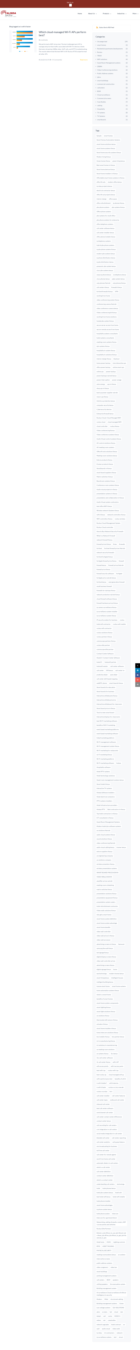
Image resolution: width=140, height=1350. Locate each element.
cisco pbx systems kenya (105, 273)
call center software (117, 669)
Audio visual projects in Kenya (107, 492)
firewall (121, 564)
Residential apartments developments (110, 51)
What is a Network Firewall (106, 538)
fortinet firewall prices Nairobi (114, 551)
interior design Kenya (104, 361)
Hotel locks (100, 1245)
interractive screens (103, 1261)
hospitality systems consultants (107, 336)
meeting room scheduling (105, 888)
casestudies (112, 1323)
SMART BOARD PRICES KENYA (107, 875)
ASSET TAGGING (108, 1249)
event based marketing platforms (108, 732)
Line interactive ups (119, 366)
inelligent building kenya (105, 985)
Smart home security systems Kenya (109, 155)
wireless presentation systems (107, 871)
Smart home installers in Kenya (107, 176)
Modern (99, 1302)
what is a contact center (105, 1183)
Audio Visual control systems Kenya (109, 441)
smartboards (101, 122)
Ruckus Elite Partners (104, 1231)
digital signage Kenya (104, 972)
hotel (98, 1191)
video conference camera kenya (107, 311)
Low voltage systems (103, 1310)
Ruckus (99, 55)
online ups (100, 374)
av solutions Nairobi (103, 833)
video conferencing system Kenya (108, 302)
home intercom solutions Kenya (107, 1035)
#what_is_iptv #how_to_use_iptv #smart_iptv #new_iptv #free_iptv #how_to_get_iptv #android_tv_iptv (111, 1238)
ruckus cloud (101, 425)
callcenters (101, 90)
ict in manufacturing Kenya (106, 1044)
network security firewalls (105, 555)
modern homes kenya (116, 976)
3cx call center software (105, 1060)
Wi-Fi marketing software (105, 766)
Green (121, 1306)
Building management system (106, 1291)
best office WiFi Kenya (104, 509)
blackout (116, 361)
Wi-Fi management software (106, 745)
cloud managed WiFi (115, 425)
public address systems (104, 1266)
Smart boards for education (106, 690)
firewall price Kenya (103, 572)
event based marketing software (107, 736)
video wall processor (104, 942)
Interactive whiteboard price (106, 702)
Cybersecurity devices (104, 412)
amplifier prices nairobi (104, 884)
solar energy (101, 387)
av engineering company (105, 858)
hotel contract (116, 1327)
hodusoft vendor (102, 669)
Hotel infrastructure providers (107, 808)
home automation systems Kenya (108, 993)
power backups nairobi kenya (106, 378)
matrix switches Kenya (104, 892)
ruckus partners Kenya (104, 639)
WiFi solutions (102, 62)
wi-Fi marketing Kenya (104, 757)
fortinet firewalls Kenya (105, 294)
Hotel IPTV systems (103, 774)
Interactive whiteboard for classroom (109, 707)
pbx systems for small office (106, 218)
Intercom (115, 1216)
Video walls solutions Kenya (106, 913)
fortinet (99, 551)
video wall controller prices (106, 963)
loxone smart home (103, 989)
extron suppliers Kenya (104, 854)
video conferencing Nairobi (106, 846)
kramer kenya (121, 850)
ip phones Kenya (118, 206)
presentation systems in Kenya (107, 496)
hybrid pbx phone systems (105, 248)
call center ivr (120, 673)
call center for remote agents (106, 1157)
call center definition (104, 1174)
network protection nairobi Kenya (108, 597)
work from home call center (106, 1161)
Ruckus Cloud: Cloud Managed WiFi (109, 420)
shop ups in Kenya (103, 391)
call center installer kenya (105, 235)
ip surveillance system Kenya (106, 618)
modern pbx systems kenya (106, 256)
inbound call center (103, 1107)
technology (120, 1187)
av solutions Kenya (103, 1018)
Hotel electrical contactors (106, 799)
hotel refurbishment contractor (107, 909)
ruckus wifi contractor (104, 631)
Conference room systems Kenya (108, 488)
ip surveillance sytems (104, 1340)
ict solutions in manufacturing (107, 1048)
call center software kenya (105, 231)
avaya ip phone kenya (104, 277)
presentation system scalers (106, 905)
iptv (121, 1314)
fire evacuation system (117, 1287)
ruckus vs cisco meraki (116, 1090)
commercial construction (105, 87)
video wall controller (104, 934)
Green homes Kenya (103, 164)
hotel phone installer (104, 1204)
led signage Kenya (103, 955)
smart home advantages (105, 1208)
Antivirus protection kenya (106, 403)
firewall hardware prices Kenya (107, 606)
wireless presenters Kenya (105, 867)
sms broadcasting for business (107, 1149)
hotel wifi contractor (104, 627)
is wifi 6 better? (102, 1086)
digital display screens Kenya (106, 959)
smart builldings (102, 83)
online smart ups (118, 370)
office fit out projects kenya (106, 197)
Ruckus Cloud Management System (108, 526)
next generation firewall (116, 585)
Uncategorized (102, 44)
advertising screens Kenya (105, 968)
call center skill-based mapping (107, 681)
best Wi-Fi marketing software (107, 724)
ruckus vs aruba (102, 1094)
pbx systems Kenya (118, 210)
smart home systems (119, 989)
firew (115, 547)
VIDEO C (117, 1319)
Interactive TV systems (104, 791)
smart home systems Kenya (106, 151)
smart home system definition (107, 921)
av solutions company (104, 862)
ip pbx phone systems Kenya (106, 252)
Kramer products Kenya (105, 467)
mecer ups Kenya (102, 399)
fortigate (119, 576)
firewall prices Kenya (104, 547)
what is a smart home (104, 997)
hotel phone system (103, 1216)
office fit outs (101, 185)
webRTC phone (102, 686)
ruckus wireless (120, 521)
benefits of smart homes (105, 1001)
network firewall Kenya (104, 542)
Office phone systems (104, 214)
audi (98, 1331)
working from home (103, 298)
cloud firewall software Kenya (107, 601)
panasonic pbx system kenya (106, 269)
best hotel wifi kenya (103, 1199)
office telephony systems (105, 227)
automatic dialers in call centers (107, 1166)
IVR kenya (109, 673)
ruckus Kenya (114, 429)
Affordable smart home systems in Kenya (110, 180)
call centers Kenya (103, 290)
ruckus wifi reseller (119, 627)
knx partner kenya (118, 1039)
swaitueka (44, 42)
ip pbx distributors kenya (105, 265)
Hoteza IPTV (101, 812)
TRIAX (99, 58)
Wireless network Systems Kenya (108, 513)
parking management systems (106, 1278)
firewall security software (105, 576)
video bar (114, 1270)
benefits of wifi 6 (120, 1081)
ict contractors (109, 1335)
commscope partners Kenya (106, 644)
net (104, 1323)
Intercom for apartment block (107, 1220)
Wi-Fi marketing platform (105, 761)
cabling (99, 108)
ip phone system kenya (104, 1212)
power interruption (103, 382)
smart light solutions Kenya (106, 1014)
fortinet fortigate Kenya (105, 559)
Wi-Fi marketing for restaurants (107, 753)
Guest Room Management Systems (108, 825)
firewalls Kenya (116, 290)
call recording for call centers (106, 1128)
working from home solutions (107, 319)
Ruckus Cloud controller (105, 530)
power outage (116, 382)
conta (110, 1319)
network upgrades (103, 1327)
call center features (118, 1098)
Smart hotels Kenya (103, 787)
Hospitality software (103, 770)
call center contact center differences (109, 1119)
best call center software (105, 1111)
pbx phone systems (103, 210)
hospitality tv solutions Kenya (107, 357)
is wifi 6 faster (101, 1090)
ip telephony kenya (119, 277)
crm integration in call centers (107, 1132)
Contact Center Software (105, 656)
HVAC (109, 1245)
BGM (99, 94)
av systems (121, 1257)
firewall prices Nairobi (116, 568)
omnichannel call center (105, 1115)
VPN (116, 294)
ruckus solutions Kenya (104, 635)
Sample (99, 138)
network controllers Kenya (116, 517)
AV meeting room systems (105, 450)
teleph (99, 1319)
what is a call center (103, 1170)
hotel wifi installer (119, 1199)
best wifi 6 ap (101, 1073)
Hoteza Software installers (105, 795)
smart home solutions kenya (106, 147)
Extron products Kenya (104, 462)
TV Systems (101, 119)
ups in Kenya (111, 387)
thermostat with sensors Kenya (107, 1022)
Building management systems (107, 1306)
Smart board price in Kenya (106, 711)
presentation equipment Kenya (107, 900)
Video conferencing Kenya (106, 433)
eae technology (102, 976)
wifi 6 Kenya (101, 517)
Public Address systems (105, 76)
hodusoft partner (110, 665)
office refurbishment (104, 206)
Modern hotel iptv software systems (109, 829)
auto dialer (113, 677)
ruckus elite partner (103, 648)
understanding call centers (106, 1187)
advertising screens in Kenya (106, 947)
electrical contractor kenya (106, 193)
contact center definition (105, 1178)
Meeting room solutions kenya (107, 458)
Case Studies (101, 104)
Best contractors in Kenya (116, 812)
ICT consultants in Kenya (105, 820)
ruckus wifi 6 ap (113, 1073)
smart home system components (107, 1006)
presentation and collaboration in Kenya (110, 500)
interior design (102, 201)
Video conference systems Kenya (108, 437)
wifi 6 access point (117, 1069)
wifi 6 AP (116, 1065)
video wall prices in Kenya (105, 938)
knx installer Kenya (103, 1039)
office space (113, 201)
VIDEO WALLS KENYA (104, 879)
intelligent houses (117, 980)
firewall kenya (101, 568)
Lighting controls (119, 1245)
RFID (98, 1249)
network (119, 1335)
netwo (99, 1323)
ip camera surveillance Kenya (106, 610)
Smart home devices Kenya (106, 172)
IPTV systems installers (104, 803)
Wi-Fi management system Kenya (108, 749)
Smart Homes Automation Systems (108, 142)
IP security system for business (107, 623)
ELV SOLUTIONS (118, 1310)
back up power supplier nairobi (107, 395)
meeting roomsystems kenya (106, 1257)
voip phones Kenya (119, 286)
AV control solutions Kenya (106, 446)
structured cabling (116, 1302)
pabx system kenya (118, 281)
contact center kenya (104, 1124)
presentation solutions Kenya (106, 896)
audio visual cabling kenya (105, 850)
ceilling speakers (102, 1287)
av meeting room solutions (106, 1052)
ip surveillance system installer (107, 614)
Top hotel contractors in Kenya (107, 816)
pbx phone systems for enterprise (108, 223)
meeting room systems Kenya (106, 345)
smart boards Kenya (116, 686)
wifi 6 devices (113, 1086)
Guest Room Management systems (108, 65)
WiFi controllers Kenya (104, 521)
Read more (84, 62)
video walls (116, 1331)
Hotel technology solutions (106, 778)
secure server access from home (107, 328)
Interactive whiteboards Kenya (107, 698)
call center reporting (119, 1140)
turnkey (99, 1335)
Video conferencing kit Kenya (107, 315)
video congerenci (102, 1270)
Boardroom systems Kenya (106, 484)
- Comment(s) (57, 62)
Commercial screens (104, 101)
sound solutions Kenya (104, 841)
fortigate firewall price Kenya (106, 564)
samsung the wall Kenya (105, 951)
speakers (116, 1282)
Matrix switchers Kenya (105, 479)
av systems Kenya (102, 1056)
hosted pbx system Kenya (105, 324)
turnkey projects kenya (104, 189)
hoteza (118, 766)
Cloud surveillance (103, 97)
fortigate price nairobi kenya (106, 580)
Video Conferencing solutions (107, 72)
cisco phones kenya (103, 281)
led (111, 1314)
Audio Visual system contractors (108, 505)
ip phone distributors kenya (106, 260)
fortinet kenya (101, 585)
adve (98, 1314)
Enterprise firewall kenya (105, 416)
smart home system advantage (107, 926)
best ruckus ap (101, 1077)
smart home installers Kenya (106, 1031)
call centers (100, 1282)
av (124, 1327)
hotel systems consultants (105, 340)
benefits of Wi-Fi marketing (106, 728)
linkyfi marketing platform (105, 740)
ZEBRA (99, 69)
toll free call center (103, 1153)
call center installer (103, 1098)
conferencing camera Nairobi (106, 307)
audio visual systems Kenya (106, 837)
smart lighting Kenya (104, 1010)
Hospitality (101, 112)
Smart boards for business (105, 694)
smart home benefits (103, 930)
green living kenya (119, 164)
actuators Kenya (102, 1027)
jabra (99, 80)
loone (115, 972)
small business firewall (104, 589)
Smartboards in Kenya (104, 471)
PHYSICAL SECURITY (104, 1253)
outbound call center (117, 1102)
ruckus (122, 623)
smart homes (101, 48)
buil (115, 1340)
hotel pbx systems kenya (105, 1195)
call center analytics (103, 1145)
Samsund (121, 947)
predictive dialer (102, 677)
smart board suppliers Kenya (106, 475)
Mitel (106, 1302)
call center (100, 673)
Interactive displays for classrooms (108, 719)
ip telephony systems (104, 244)
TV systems (101, 115)
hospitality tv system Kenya (106, 353)
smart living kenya (103, 980)
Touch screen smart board (105, 715)
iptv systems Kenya (103, 349)
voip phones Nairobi (103, 286)
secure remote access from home (108, 332)
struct (121, 1340)
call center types (102, 1102)
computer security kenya (105, 408)
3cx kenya (114, 1056)
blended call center (103, 1140)
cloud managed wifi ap (116, 1077)
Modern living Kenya (104, 159)
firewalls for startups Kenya (106, 593)
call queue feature (118, 1145)
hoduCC (99, 665)
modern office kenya (115, 185)
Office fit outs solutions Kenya (107, 454)
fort (111, 1094)
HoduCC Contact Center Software (108, 660)
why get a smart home (104, 917)
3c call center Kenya (103, 1065)
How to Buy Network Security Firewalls (110, 534)
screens (104, 1314)
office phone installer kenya (106, 239)
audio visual (106, 1331)
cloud (116, 1314)
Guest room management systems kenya (110, 783)
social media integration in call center (109, 1136)
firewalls (122, 547)
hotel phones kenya (109, 1191)
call (104, 1319)
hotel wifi (118, 1195)
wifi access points (102, 1069)
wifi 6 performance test (104, 1081)
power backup (111, 374)
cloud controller (102, 429)
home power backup (103, 366)
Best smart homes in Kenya (106, 168)
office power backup (103, 370)
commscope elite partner (105, 652)
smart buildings (102, 1274)
